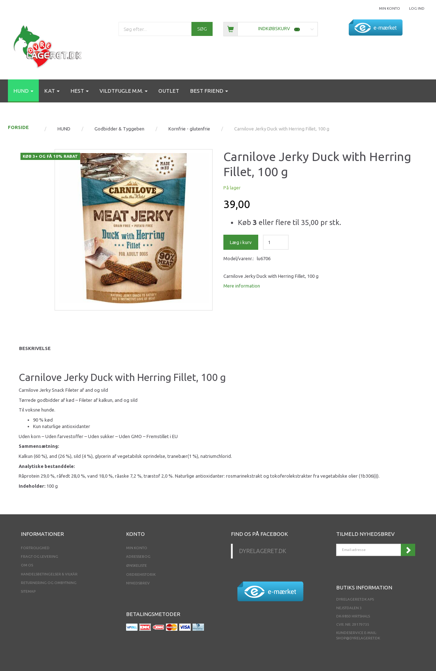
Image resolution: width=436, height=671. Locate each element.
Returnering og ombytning (48, 583)
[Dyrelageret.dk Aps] (49, 45)
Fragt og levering (39, 557)
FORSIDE (18, 127)
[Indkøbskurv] (270, 28)
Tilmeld (408, 550)
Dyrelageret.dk (262, 551)
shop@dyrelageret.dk (358, 638)
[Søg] (202, 29)
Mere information (241, 285)
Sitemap (28, 591)
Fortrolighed (35, 548)
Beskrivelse (35, 348)
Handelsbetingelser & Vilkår (49, 574)
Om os (27, 565)
